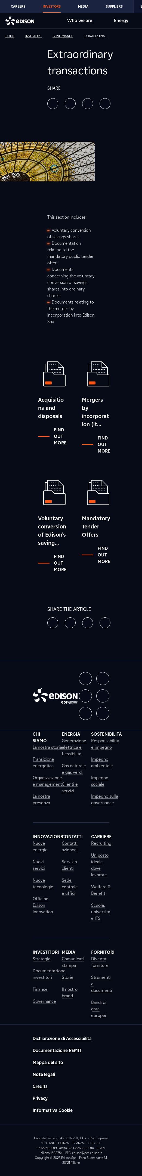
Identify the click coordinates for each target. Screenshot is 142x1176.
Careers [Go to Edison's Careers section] (18, 6)
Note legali (44, 1074)
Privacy (40, 1098)
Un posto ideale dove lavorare (100, 865)
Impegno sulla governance (104, 799)
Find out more (52, 436)
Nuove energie (40, 846)
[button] (52, 103)
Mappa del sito (48, 1062)
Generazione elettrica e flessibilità (74, 747)
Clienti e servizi (70, 787)
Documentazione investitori (49, 974)
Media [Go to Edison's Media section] (83, 6)
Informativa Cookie (53, 1110)
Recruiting (101, 843)
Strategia (41, 958)
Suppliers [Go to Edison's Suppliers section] (114, 6)
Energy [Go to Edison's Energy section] (121, 20)
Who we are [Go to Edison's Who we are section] (79, 20)
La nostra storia (47, 747)
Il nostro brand (70, 992)
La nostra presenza (41, 799)
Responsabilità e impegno (105, 744)
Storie (67, 977)
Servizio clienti (69, 865)
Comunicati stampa (73, 962)
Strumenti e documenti (101, 984)
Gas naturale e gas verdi (74, 769)
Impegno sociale (99, 781)
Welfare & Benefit (101, 890)
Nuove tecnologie (43, 883)
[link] (14, 36)
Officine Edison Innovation (43, 905)
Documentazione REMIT (57, 1050)
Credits (40, 1086)
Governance (44, 1001)
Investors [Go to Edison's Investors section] (52, 6)
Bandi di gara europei (98, 1009)
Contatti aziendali (70, 846)
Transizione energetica (43, 762)
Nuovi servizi (39, 865)
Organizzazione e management (47, 781)
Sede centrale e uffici (70, 887)
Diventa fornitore (100, 962)
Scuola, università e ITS (100, 912)
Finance (40, 989)
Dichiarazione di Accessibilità (62, 1038)
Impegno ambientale (102, 762)
